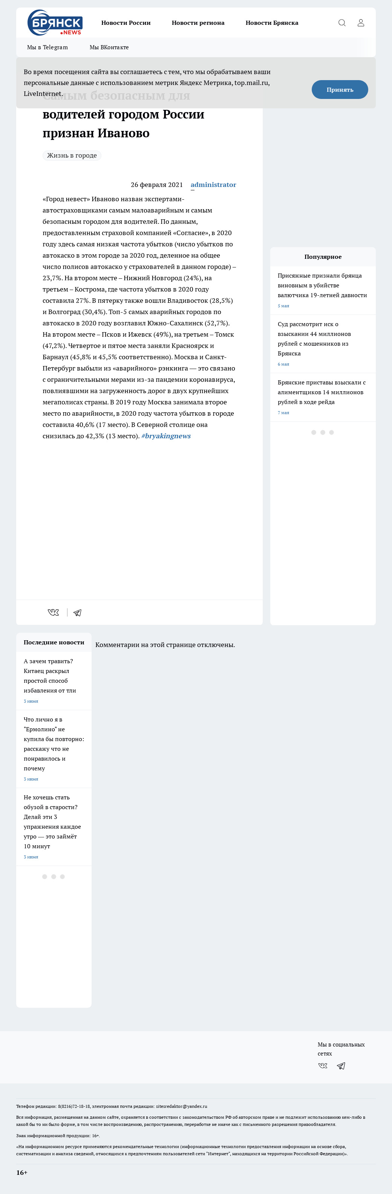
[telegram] (79, 612)
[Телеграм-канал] (341, 1065)
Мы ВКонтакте (109, 47)
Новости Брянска (272, 22)
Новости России (126, 22)
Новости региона (198, 22)
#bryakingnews (165, 435)
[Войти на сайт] (360, 22)
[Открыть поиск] (341, 22)
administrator (213, 184)
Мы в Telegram (47, 47)
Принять (340, 89)
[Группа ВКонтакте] (322, 1065)
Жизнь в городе (72, 155)
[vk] (54, 612)
